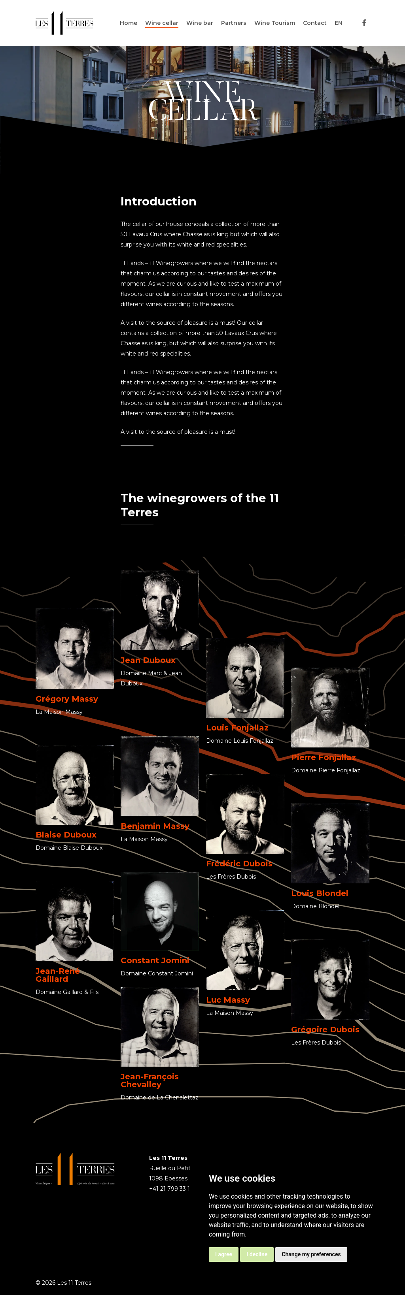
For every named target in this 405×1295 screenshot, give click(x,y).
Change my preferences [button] (311, 1254)
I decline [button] (256, 1254)
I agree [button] (223, 1254)
